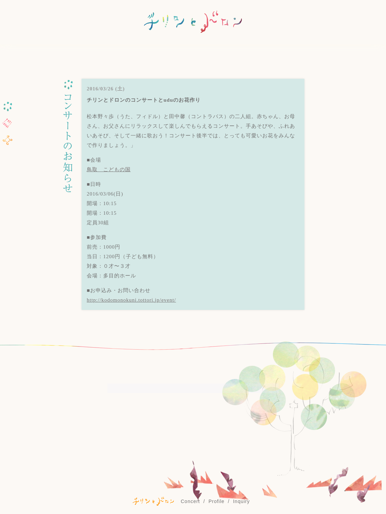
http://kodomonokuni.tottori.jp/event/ (131, 300)
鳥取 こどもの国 (109, 169)
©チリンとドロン (153, 501)
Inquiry (241, 501)
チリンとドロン (193, 22)
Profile (216, 501)
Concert (190, 501)
